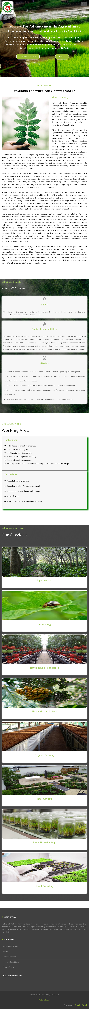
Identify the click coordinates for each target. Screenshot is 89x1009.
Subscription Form (28, 56)
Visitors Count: (44, 1000)
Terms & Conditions (10, 962)
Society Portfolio (9, 957)
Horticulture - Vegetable (44, 668)
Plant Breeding (44, 886)
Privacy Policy (8, 967)
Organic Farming (44, 755)
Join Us (62, 56)
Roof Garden (44, 799)
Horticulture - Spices (44, 712)
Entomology (44, 624)
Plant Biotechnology (44, 843)
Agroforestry (44, 581)
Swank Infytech (81, 1005)
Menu (84, 4)
